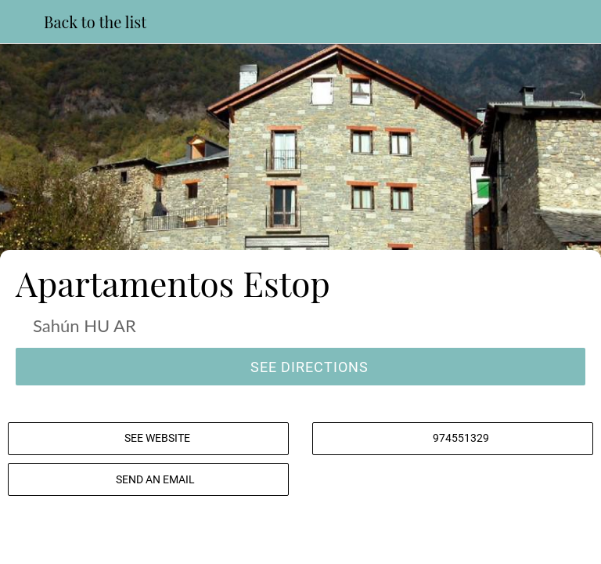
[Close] (22, 22)
